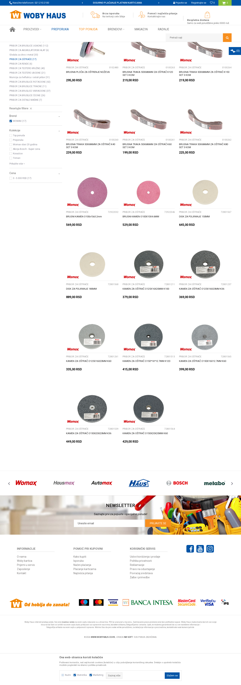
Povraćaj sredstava (141, 615)
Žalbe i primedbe (140, 619)
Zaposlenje (23, 611)
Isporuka (78, 602)
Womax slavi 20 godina (25, 186)
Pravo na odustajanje (142, 611)
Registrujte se (198, 2)
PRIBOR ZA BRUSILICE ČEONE (27, 137)
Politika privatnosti (141, 602)
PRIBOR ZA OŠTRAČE (23, 101)
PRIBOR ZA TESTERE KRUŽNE (27, 110)
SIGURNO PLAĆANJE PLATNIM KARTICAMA (120, 2)
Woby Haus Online (18, 44)
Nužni (68, 675)
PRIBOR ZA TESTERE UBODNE (27, 114)
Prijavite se (158, 565)
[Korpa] (225, 4)
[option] (120, 3)
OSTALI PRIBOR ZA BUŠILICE (26, 83)
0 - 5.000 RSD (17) (22, 220)
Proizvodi (36, 44)
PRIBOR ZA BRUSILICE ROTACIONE (29, 124)
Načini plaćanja (82, 606)
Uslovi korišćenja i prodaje (145, 598)
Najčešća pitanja (83, 615)
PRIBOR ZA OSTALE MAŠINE (25, 142)
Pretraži (99, 57)
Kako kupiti (79, 598)
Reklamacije (137, 606)
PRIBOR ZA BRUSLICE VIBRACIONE (29, 133)
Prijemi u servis (26, 606)
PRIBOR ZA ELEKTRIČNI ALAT (59, 44)
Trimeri (16, 200)
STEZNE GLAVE (19, 65)
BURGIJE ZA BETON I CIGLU (26, 78)
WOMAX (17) (19, 163)
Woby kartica (24, 602)
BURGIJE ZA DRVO (21, 69)
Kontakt (21, 615)
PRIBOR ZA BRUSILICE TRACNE (28, 128)
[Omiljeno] (212, 2)
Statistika (82, 675)
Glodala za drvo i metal (23, 96)
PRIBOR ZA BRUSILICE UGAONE (28, 87)
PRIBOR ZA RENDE (20, 105)
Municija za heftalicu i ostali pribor (29, 119)
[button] (199, 37)
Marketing (98, 675)
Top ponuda (19, 177)
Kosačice (18, 195)
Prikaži (192, 51)
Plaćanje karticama (84, 611)
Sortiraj (138, 51)
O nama (21, 598)
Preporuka (18, 182)
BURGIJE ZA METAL (22, 74)
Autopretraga (122, 51)
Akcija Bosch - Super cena (26, 191)
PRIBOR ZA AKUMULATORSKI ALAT (29, 92)
